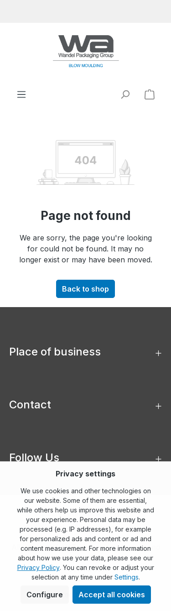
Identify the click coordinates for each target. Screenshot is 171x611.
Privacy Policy (38, 567)
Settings (126, 577)
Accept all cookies (111, 594)
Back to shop (85, 288)
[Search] (125, 94)
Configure (44, 594)
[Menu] (21, 94)
